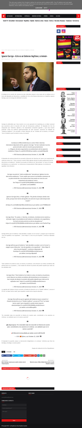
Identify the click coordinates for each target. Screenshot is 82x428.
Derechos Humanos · (60, 21)
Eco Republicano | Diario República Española (18, 425)
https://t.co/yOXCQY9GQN (23, 151)
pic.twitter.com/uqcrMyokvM (28, 253)
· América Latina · (39, 21)
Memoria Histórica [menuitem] (36, 16)
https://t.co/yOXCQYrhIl (27, 281)
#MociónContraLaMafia (20, 333)
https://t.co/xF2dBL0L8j (14, 205)
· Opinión (32, 21)
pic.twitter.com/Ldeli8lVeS (28, 184)
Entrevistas (76, 21)
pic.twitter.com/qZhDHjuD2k (39, 151)
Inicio (3, 50)
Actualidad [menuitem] (10, 16)
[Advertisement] (28, 36)
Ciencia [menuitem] (51, 16)
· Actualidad (11, 21)
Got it (45, 8)
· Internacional (19, 21)
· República (26, 21)
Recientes (59, 143)
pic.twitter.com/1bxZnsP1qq (41, 223)
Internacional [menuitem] (18, 16)
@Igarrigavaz (12, 325)
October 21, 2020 (36, 154)
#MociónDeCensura (25, 143)
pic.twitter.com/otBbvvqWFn (28, 307)
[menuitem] (4, 16)
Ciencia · (46, 21)
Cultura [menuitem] (58, 16)
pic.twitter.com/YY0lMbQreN (41, 205)
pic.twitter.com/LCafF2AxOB (36, 333)
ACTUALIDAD (8, 351)
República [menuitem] (27, 16)
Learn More (38, 8)
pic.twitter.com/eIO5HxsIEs (28, 283)
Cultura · (52, 21)
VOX (6, 50)
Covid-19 (5, 21)
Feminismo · (69, 21)
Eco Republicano (6, 59)
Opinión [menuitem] (45, 16)
